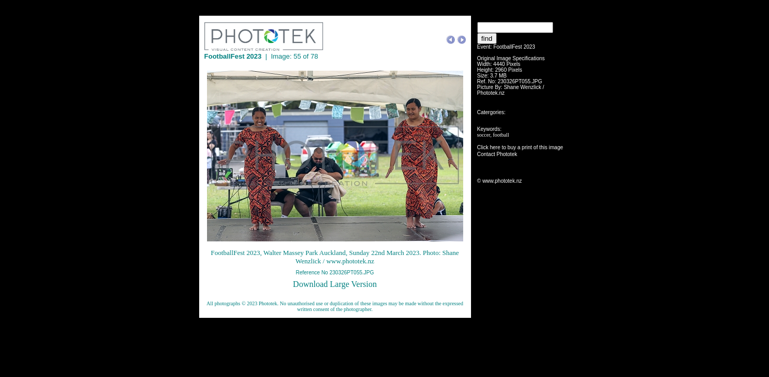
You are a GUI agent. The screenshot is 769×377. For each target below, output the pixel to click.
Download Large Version (334, 284)
